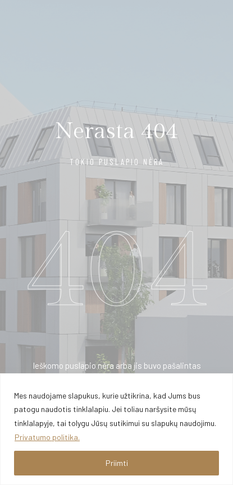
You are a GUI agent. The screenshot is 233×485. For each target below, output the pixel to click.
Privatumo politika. (47, 437)
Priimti (117, 463)
